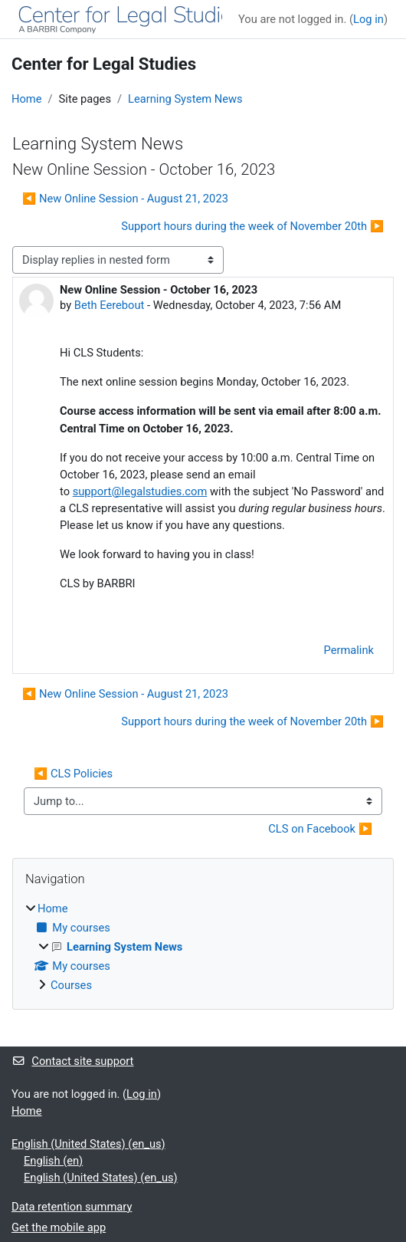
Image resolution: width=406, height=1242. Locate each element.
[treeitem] (203, 947)
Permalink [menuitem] (348, 650)
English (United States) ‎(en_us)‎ (88, 1144)
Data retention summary (71, 1207)
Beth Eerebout (109, 305)
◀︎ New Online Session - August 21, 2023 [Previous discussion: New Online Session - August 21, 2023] (125, 198)
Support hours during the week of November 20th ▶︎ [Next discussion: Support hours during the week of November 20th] (252, 226)
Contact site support (72, 1061)
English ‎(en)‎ (53, 1161)
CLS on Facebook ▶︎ (320, 829)
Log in (368, 19)
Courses (71, 985)
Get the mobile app (58, 1227)
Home (26, 99)
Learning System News (185, 99)
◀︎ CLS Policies (73, 773)
